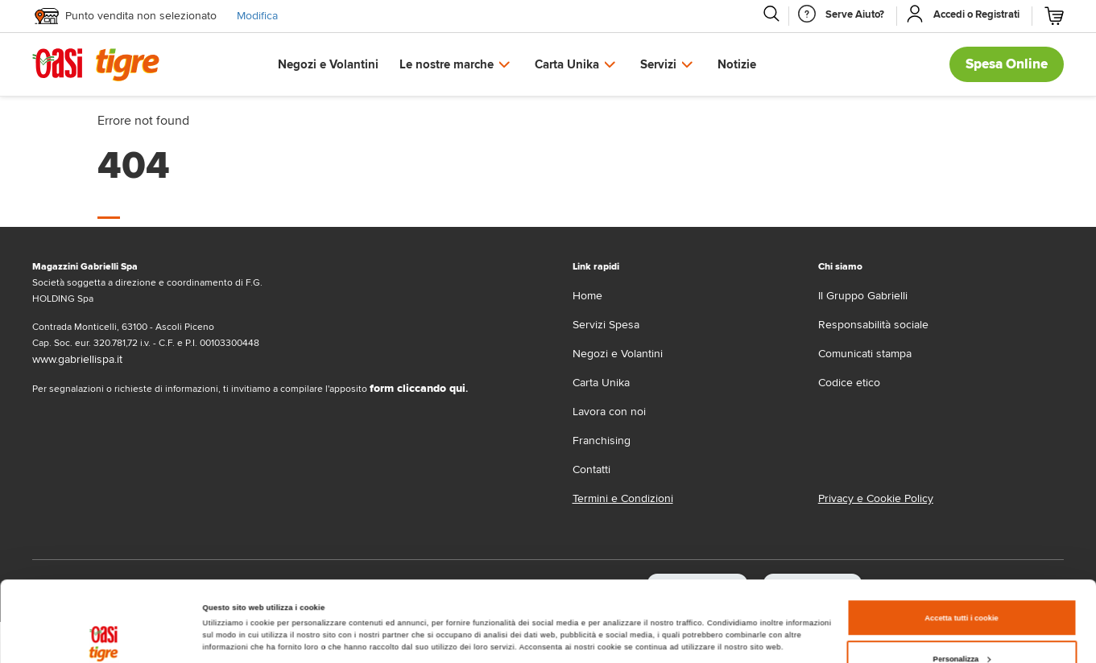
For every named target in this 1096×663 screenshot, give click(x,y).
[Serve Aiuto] (854, 14)
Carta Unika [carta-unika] (601, 382)
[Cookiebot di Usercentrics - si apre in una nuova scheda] (104, 636)
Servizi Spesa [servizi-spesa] (606, 325)
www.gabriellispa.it (77, 359)
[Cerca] (770, 13)
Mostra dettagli (230, 600)
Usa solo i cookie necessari (961, 625)
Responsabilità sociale (873, 325)
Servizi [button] (658, 64)
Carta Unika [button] (567, 64)
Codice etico (849, 382)
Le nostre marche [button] (446, 64)
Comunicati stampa (865, 353)
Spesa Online (1007, 64)
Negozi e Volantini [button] (328, 64)
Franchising (602, 440)
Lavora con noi (609, 411)
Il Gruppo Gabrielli (863, 296)
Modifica (257, 16)
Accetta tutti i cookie (961, 542)
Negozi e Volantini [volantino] (618, 353)
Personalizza (962, 583)
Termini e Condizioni (623, 498)
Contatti (591, 469)
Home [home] (587, 296)
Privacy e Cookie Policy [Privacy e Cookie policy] (875, 498)
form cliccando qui (417, 388)
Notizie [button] (737, 64)
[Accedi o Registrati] (976, 14)
